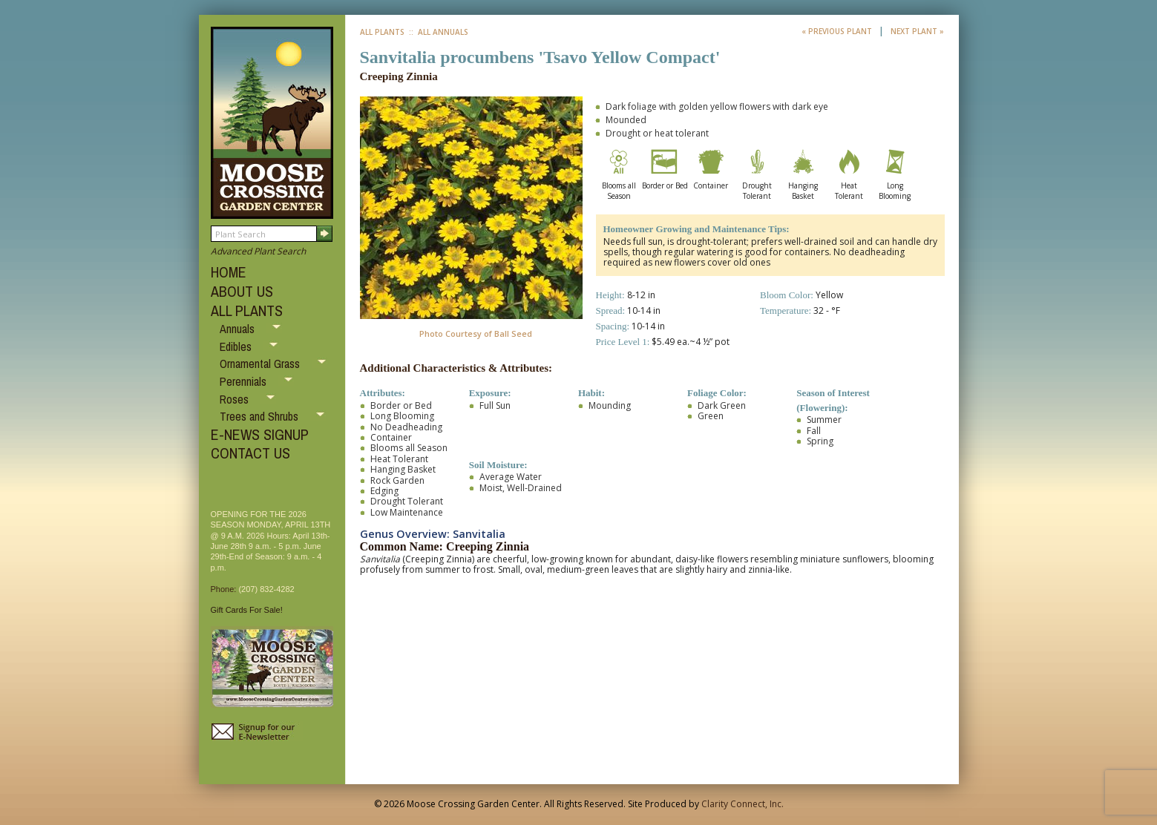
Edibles (237, 346)
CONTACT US (250, 453)
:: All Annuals (437, 32)
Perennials (244, 381)
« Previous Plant (838, 31)
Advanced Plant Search (258, 251)
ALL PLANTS (247, 310)
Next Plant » (917, 31)
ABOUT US (242, 291)
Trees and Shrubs (260, 416)
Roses (236, 399)
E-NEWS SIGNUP (260, 434)
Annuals (239, 329)
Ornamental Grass (261, 363)
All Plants (382, 32)
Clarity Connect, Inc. (742, 804)
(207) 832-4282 (266, 589)
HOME (228, 272)
